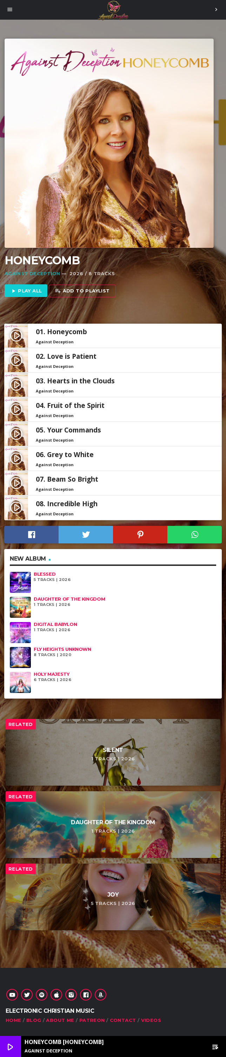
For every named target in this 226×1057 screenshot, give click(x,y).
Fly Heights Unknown (62, 649)
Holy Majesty (51, 674)
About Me (60, 1020)
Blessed (44, 574)
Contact (123, 1020)
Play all (26, 291)
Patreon (92, 1020)
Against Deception (32, 273)
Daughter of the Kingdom (69, 599)
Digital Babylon (55, 624)
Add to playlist (82, 291)
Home (13, 1020)
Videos (151, 1020)
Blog (33, 1020)
